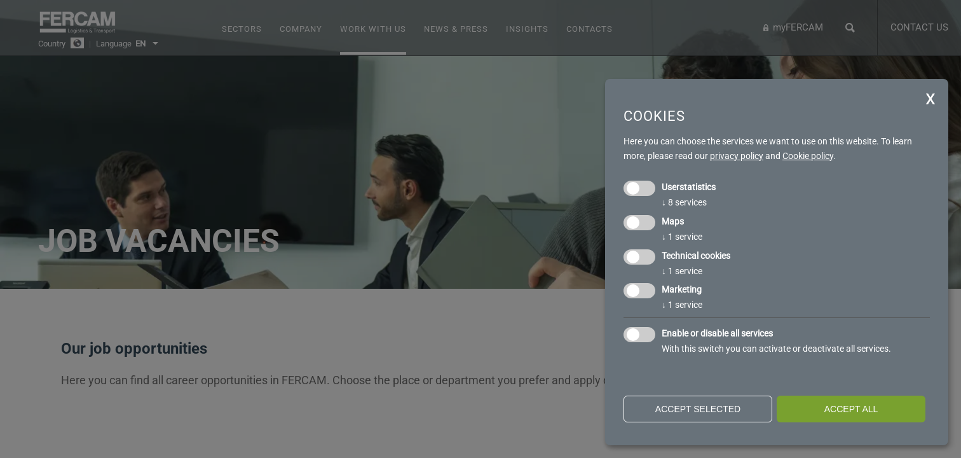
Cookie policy (807, 156)
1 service (682, 237)
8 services (684, 202)
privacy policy (736, 156)
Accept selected (697, 409)
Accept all (851, 409)
